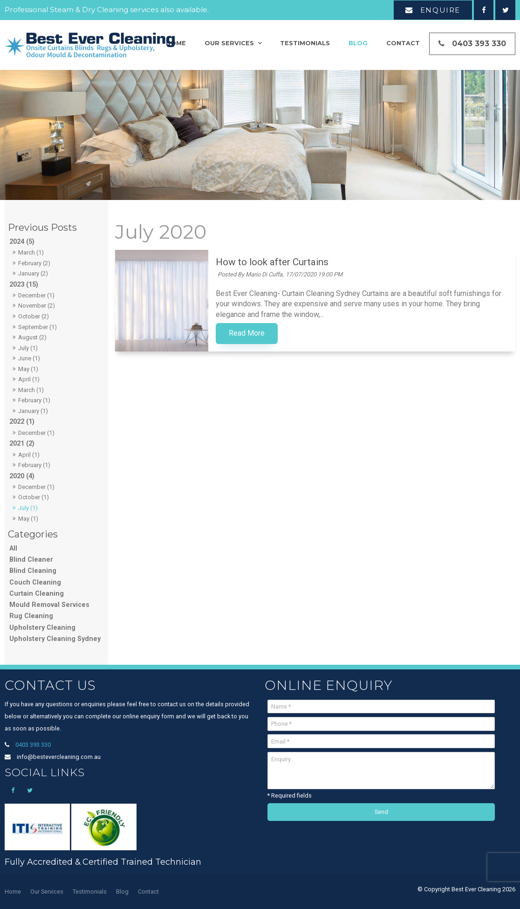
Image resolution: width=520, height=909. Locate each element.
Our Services (229, 43)
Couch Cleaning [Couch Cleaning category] (35, 582)
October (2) (33, 316)
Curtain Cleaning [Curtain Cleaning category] (36, 594)
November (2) (36, 305)
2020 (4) (21, 476)
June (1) (29, 358)
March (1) (31, 252)
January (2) (33, 273)
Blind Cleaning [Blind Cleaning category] (32, 571)
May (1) (28, 368)
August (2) (32, 337)
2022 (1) (21, 422)
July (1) (28, 347)
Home (13, 891)
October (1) (33, 497)
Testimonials (305, 43)
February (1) (34, 400)
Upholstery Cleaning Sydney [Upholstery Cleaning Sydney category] (55, 639)
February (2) (34, 263)
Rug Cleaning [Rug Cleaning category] (31, 616)
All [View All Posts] (13, 548)
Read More (247, 333)
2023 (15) (23, 285)
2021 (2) (21, 444)
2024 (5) (21, 242)
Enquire (440, 10)
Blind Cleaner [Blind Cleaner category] (31, 560)
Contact (403, 43)
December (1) (36, 295)
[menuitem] (13, 891)
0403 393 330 (479, 43)
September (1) (37, 327)
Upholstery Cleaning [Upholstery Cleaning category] (42, 628)
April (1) (29, 379)
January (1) (33, 410)
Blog (358, 43)
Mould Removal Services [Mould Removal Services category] (49, 605)
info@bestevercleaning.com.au (59, 756)
